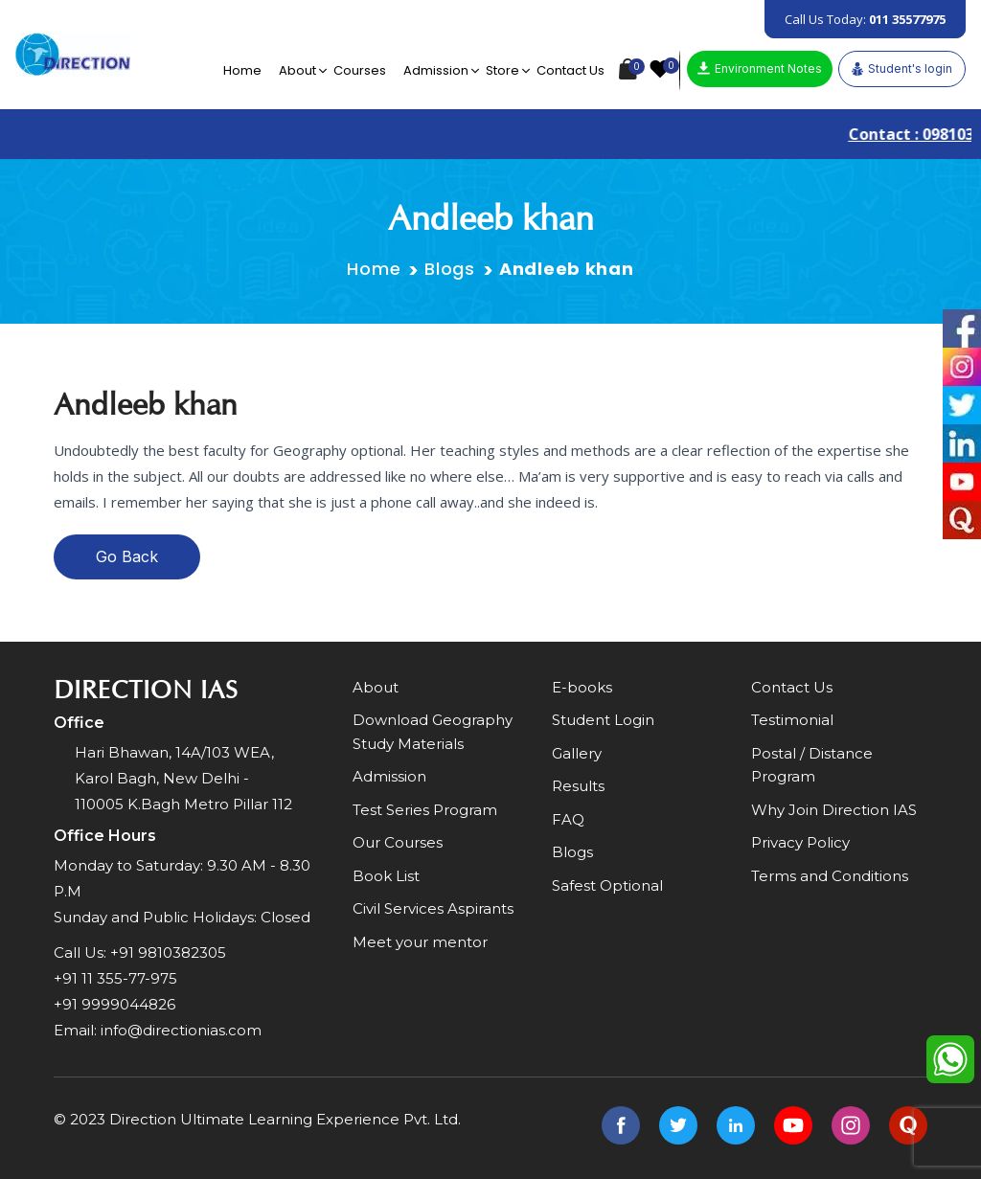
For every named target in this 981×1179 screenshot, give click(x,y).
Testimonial (792, 720)
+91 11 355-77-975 (115, 978)
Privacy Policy (800, 842)
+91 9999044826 (114, 1004)
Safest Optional (607, 885)
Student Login (603, 720)
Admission (435, 70)
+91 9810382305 (168, 952)
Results (578, 786)
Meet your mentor (420, 942)
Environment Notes (759, 68)
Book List (386, 876)
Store (502, 70)
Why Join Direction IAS (834, 810)
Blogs (449, 269)
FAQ (568, 819)
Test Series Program (425, 810)
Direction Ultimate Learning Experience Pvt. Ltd (283, 1119)
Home (242, 70)
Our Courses (398, 842)
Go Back (127, 556)
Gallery (577, 753)
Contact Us (570, 70)
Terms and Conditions (829, 876)
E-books (582, 687)
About (297, 70)
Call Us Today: (865, 19)
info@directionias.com (181, 1030)
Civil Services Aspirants (433, 908)
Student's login (902, 69)
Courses (359, 70)
